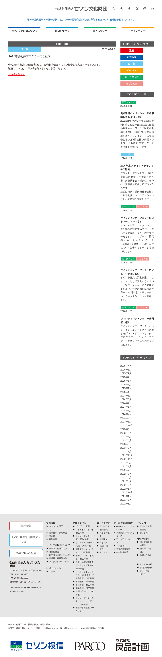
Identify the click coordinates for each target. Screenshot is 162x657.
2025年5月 (126, 384)
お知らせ (131, 57)
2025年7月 (126, 377)
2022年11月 (126, 459)
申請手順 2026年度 (85, 585)
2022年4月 (126, 481)
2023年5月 (126, 440)
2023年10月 (126, 425)
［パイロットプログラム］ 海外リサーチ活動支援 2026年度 (85, 575)
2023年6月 (126, 436)
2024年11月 (126, 395)
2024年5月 (126, 410)
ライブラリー (138, 30)
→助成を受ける (16, 74)
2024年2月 (126, 418)
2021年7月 (126, 496)
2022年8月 (126, 466)
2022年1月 (126, 488)
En (152, 8)
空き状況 (104, 542)
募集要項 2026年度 (85, 588)
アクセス (53, 571)
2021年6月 (126, 499)
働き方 (52, 536)
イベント (131, 70)
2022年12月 (126, 455)
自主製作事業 (122, 552)
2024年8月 (126, 399)
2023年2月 (126, 447)
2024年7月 (126, 403)
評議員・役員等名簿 (58, 558)
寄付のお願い (143, 538)
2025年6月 (126, 380)
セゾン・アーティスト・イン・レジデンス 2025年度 (85, 601)
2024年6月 (126, 406)
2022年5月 (126, 477)
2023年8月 (126, 433)
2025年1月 (126, 392)
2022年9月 (126, 462)
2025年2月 (126, 388)
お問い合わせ (146, 555)
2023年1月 (126, 451)
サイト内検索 (146, 564)
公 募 (131, 63)
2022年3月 (126, 485)
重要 (131, 50)
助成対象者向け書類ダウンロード (26, 539)
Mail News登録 (26, 553)
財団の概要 (54, 552)
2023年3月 (126, 444)
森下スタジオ (100, 30)
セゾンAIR (142, 523)
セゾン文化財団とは (58, 548)
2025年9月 (126, 373)
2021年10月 (126, 492)
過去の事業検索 (123, 549)
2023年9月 (126, 429)
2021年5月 (126, 503)
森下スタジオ (131, 77)
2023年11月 (126, 421)
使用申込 (104, 539)
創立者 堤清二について (59, 555)
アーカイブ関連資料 (123, 523)
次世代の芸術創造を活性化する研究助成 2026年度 (86, 565)
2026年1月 (126, 369)
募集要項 (53, 539)
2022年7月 (126, 470)
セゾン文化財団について (24, 30)
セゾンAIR (131, 83)
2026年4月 (126, 365)
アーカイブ (121, 546)
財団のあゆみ (55, 568)
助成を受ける (62, 30)
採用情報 (26, 525)
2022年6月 (126, 473)
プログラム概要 (83, 526)
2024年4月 (126, 414)
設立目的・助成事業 (58, 533)
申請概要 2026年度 (85, 581)
